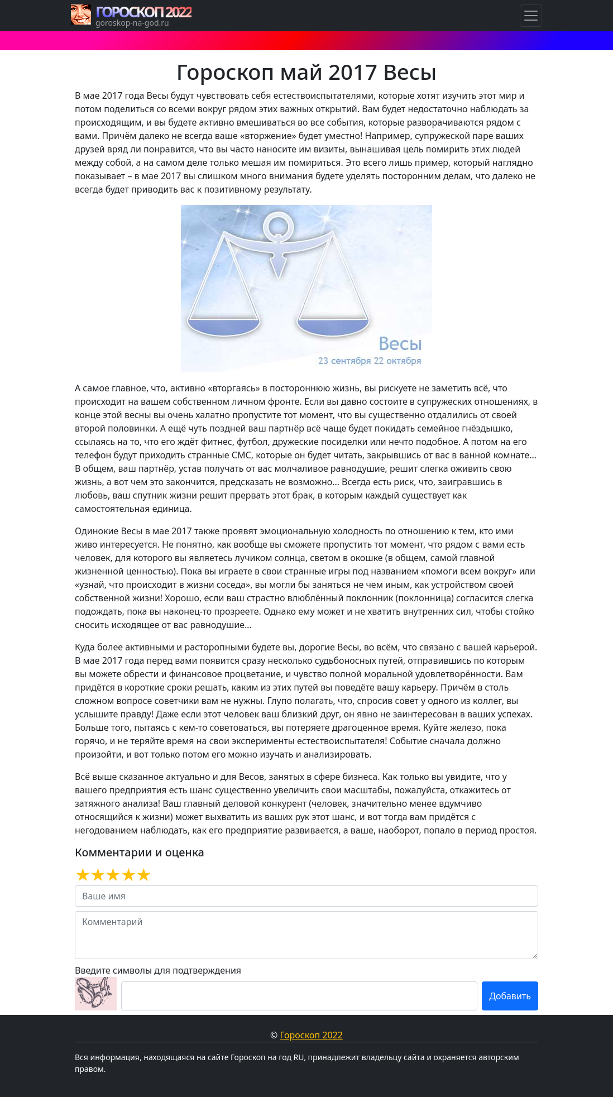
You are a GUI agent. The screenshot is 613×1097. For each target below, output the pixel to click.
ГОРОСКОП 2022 (143, 12)
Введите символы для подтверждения (158, 970)
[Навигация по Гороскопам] (531, 15)
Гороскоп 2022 (311, 1035)
